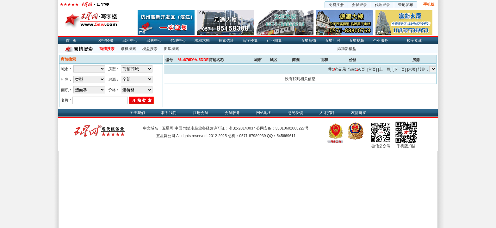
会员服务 (232, 113)
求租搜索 (128, 49)
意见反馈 (295, 113)
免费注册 (336, 5)
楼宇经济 (106, 40)
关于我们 (137, 113)
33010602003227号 (291, 128)
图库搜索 (171, 49)
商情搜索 (107, 49)
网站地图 (263, 113)
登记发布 (405, 5)
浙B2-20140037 (242, 128)
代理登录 (382, 5)
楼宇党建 (414, 40)
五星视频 (356, 40)
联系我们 (169, 113)
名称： (66, 100)
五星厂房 (332, 40)
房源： (114, 79)
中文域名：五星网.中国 (162, 128)
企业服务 (380, 40)
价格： (114, 90)
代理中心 (178, 40)
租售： (66, 79)
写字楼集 (250, 40)
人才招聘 (327, 113)
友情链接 (358, 113)
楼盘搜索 (150, 49)
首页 (73, 40)
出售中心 (154, 40)
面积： (66, 90)
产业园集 (274, 40)
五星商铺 (308, 40)
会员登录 (359, 5)
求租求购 (202, 40)
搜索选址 (226, 40)
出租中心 (130, 40)
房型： (114, 69)
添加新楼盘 (346, 49)
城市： (66, 69)
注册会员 (200, 113)
